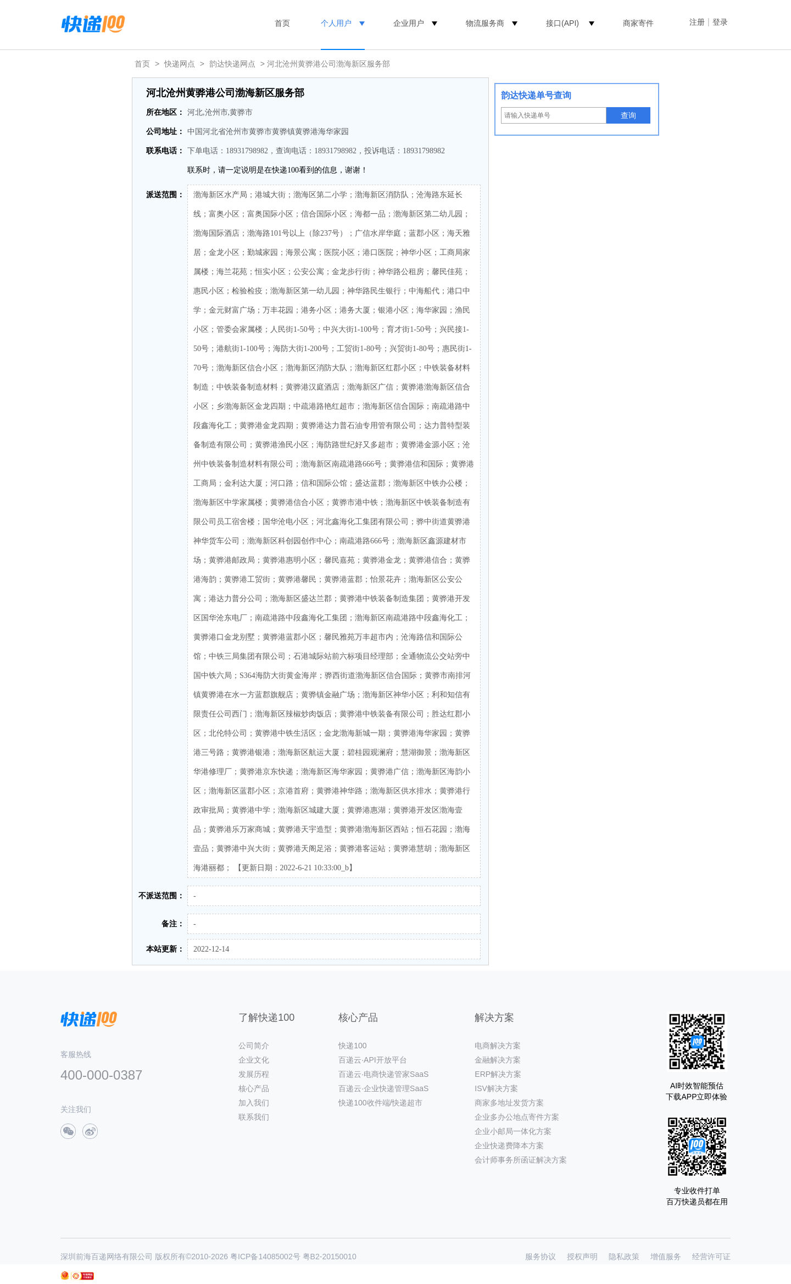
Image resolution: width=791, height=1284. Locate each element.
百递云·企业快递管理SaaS (383, 1088)
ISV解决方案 (496, 1088)
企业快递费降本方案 (509, 1145)
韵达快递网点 (232, 63)
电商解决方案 (498, 1045)
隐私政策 (624, 1256)
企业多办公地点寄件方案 (517, 1117)
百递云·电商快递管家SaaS (383, 1074)
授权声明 (582, 1256)
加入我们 (253, 1102)
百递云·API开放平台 (372, 1059)
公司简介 (253, 1045)
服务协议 (540, 1256)
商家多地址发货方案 (509, 1102)
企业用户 (408, 23)
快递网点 (179, 63)
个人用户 (336, 23)
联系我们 (253, 1117)
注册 (697, 22)
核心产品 (253, 1088)
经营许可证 (711, 1256)
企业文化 (253, 1059)
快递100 (352, 1045)
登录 (720, 22)
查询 (628, 115)
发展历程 (253, 1074)
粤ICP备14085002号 (265, 1256)
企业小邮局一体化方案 (513, 1131)
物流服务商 (485, 23)
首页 (282, 23)
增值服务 (665, 1256)
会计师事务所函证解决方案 (521, 1159)
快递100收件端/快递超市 (380, 1102)
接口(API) (562, 23)
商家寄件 (638, 23)
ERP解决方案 (498, 1074)
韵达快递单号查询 (536, 95)
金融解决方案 (498, 1059)
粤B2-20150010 (329, 1256)
